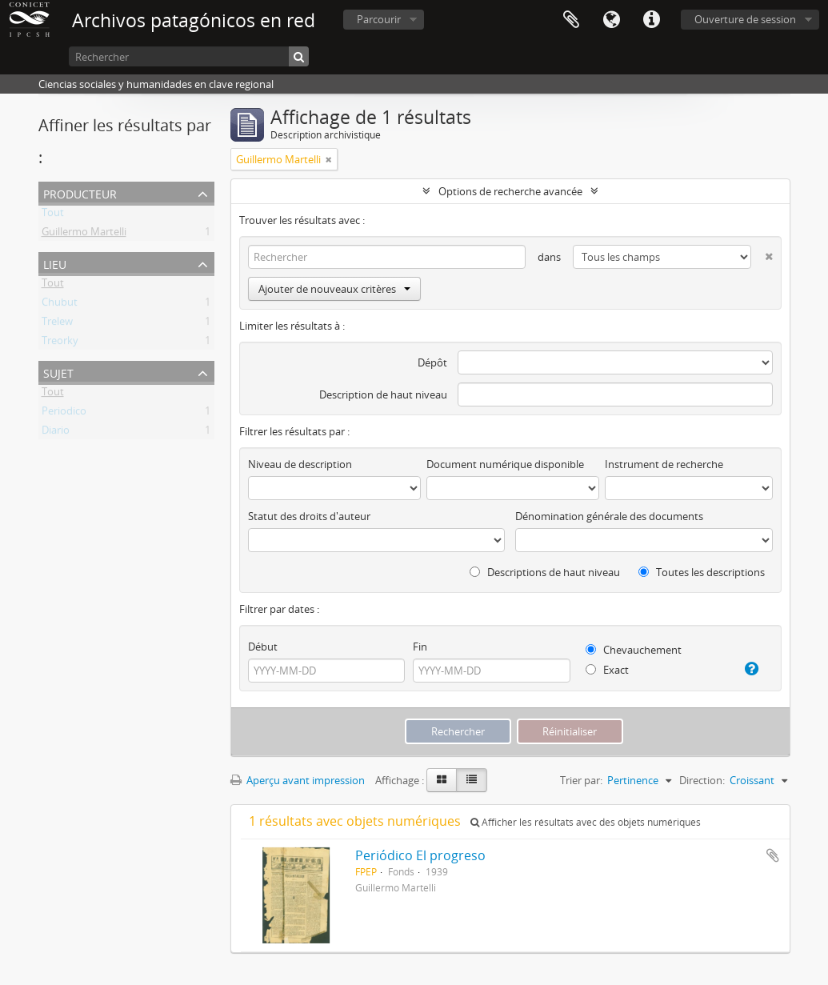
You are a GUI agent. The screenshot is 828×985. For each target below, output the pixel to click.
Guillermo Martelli (84, 234)
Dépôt (432, 362)
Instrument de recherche (664, 464)
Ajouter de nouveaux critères (334, 289)
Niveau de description (300, 464)
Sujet (58, 371)
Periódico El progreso (420, 855)
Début (263, 646)
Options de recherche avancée (510, 191)
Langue (611, 20)
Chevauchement (634, 650)
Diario (56, 433)
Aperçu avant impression (297, 780)
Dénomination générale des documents (609, 516)
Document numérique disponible (505, 464)
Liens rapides (651, 20)
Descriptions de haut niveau (545, 572)
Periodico (64, 413)
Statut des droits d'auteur (309, 516)
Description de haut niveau (383, 394)
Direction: (702, 780)
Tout (53, 215)
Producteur (80, 192)
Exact (607, 670)
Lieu (54, 263)
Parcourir (379, 19)
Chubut (60, 305)
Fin (420, 646)
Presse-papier (571, 20)
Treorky (60, 343)
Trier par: (581, 780)
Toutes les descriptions (701, 572)
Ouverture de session (745, 19)
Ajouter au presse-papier (773, 855)
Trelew (57, 324)
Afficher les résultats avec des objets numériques (585, 822)
